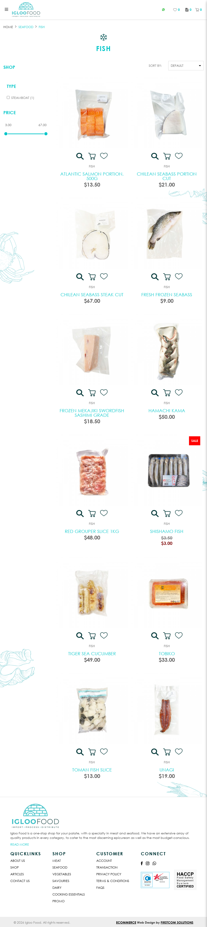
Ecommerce (126, 922)
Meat (56, 860)
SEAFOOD (25, 27)
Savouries (60, 881)
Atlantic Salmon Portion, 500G (92, 176)
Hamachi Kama (166, 410)
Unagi (167, 769)
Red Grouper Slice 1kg (92, 531)
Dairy (56, 887)
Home (8, 27)
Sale (194, 441)
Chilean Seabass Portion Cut (167, 176)
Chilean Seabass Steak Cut (92, 294)
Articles (17, 874)
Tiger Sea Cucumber (92, 653)
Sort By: (155, 65)
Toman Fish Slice (92, 769)
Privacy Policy (108, 874)
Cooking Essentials (68, 894)
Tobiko (167, 653)
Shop (9, 67)
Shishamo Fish (166, 531)
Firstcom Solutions (177, 922)
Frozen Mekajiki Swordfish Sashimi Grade (92, 413)
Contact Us (20, 881)
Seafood (59, 867)
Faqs (100, 887)
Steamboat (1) (20, 98)
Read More (19, 844)
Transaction (106, 867)
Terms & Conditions (112, 881)
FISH (42, 27)
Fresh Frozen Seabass (166, 294)
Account (104, 860)
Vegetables (61, 874)
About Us (17, 860)
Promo (58, 901)
